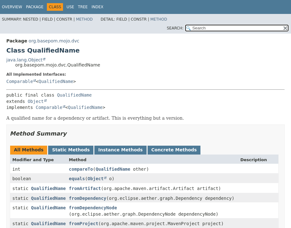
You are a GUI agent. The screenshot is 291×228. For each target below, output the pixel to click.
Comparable (19, 81)
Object (36, 101)
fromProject (83, 223)
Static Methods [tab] (71, 149)
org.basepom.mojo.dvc (53, 40)
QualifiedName (56, 81)
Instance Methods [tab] (120, 149)
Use (70, 7)
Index (98, 7)
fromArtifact (85, 188)
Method (84, 19)
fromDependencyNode (93, 207)
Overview (12, 7)
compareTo (81, 169)
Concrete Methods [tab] (174, 149)
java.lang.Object (24, 59)
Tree (83, 7)
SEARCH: (175, 28)
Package (34, 7)
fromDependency (87, 198)
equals (77, 178)
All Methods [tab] (28, 149)
